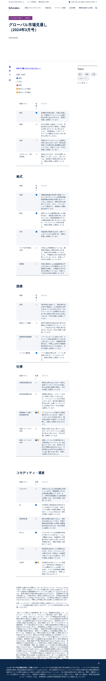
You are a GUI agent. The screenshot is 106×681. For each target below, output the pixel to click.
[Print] (10, 80)
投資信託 (48, 8)
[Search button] (96, 8)
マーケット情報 (60, 8)
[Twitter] (10, 74)
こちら (57, 674)
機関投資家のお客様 (43, 2)
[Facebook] (10, 67)
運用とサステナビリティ (33, 8)
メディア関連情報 (31, 2)
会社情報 (72, 8)
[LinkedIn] (10, 71)
